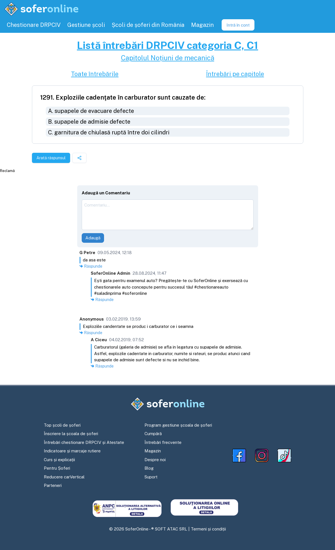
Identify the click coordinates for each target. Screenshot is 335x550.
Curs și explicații (59, 459)
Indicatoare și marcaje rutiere (72, 450)
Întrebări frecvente (162, 442)
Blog (149, 468)
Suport (150, 476)
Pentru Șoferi (57, 468)
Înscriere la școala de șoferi (71, 433)
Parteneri (53, 485)
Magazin (152, 450)
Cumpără (153, 433)
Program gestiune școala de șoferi (178, 425)
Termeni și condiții (208, 529)
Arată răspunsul (51, 158)
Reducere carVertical (64, 476)
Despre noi (155, 459)
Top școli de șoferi (62, 425)
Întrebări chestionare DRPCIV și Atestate (84, 442)
